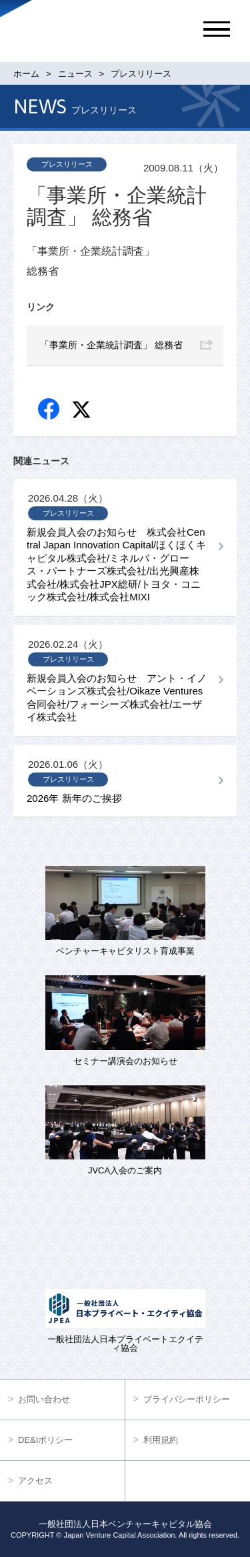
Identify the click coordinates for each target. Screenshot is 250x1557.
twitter (83, 411)
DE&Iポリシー (45, 1440)
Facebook (49, 410)
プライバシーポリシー (186, 1399)
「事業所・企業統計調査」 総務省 (111, 345)
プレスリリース (67, 164)
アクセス (35, 1481)
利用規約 (160, 1440)
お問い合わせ (44, 1399)
